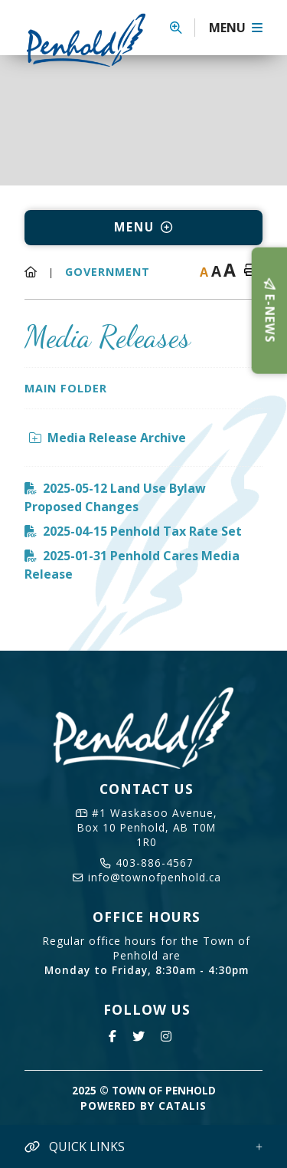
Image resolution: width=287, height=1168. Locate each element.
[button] (182, 27)
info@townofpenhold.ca (147, 877)
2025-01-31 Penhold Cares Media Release (132, 564)
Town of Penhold (91, 39)
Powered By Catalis (143, 1105)
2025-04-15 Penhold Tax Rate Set (142, 531)
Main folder (65, 388)
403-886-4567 (147, 862)
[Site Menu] (143, 227)
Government (107, 271)
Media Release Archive (107, 437)
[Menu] (236, 27)
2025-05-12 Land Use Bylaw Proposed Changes (115, 497)
